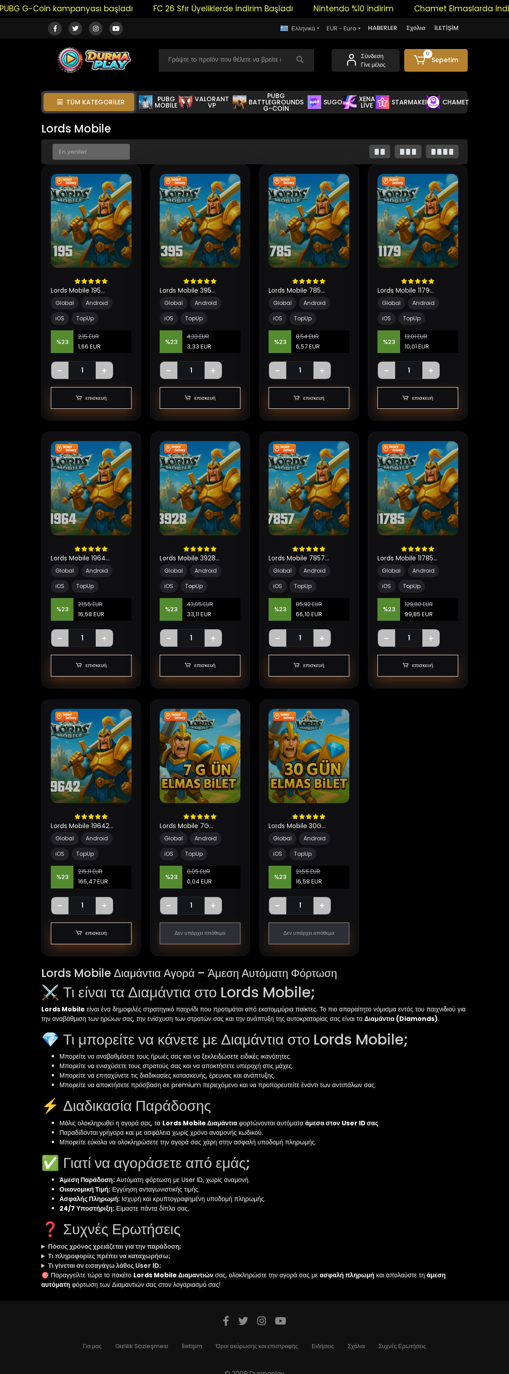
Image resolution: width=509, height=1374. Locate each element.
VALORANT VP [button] (204, 102)
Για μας (92, 1346)
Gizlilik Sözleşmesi (141, 1346)
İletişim (192, 1346)
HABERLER (382, 28)
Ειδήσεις (323, 1346)
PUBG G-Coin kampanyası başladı (79, 8)
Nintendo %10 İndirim (366, 8)
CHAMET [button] (448, 102)
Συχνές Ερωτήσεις (402, 1346)
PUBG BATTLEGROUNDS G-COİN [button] (268, 102)
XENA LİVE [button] (359, 102)
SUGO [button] (325, 102)
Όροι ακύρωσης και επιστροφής (257, 1346)
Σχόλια (416, 28)
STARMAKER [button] (402, 102)
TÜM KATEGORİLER (91, 102)
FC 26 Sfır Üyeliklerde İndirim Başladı (236, 8)
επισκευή (91, 398)
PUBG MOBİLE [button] (158, 102)
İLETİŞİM (446, 28)
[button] (436, 60)
